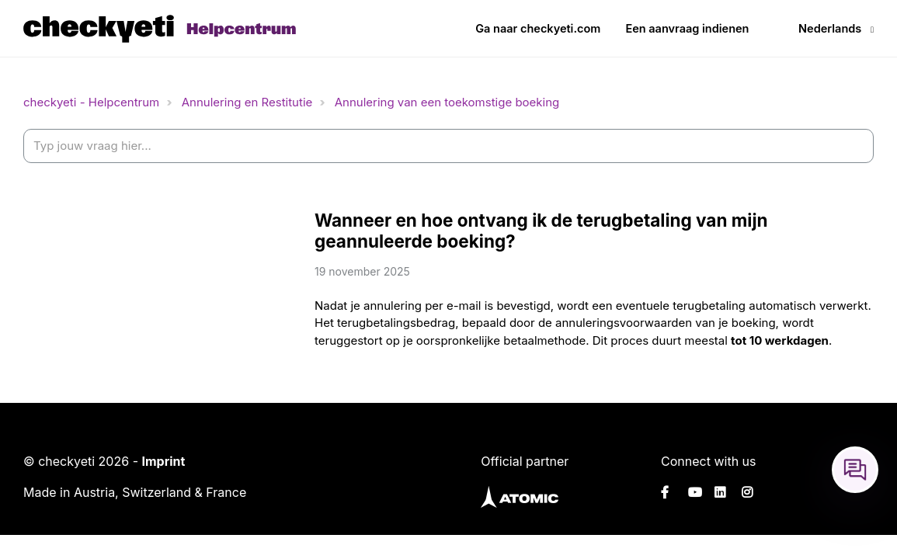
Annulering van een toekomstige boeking (447, 102)
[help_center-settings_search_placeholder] (448, 146)
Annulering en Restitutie (247, 102)
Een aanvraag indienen (687, 28)
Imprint (163, 461)
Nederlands (829, 28)
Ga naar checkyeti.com (537, 28)
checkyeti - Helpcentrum (91, 102)
